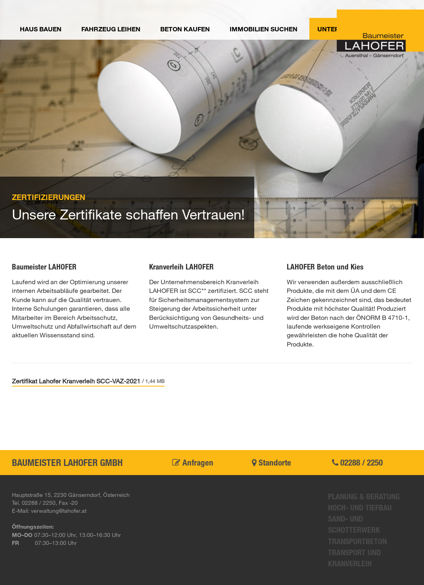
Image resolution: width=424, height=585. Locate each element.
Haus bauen (40, 29)
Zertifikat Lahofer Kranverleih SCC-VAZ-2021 (88, 381)
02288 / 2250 (357, 462)
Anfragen (192, 462)
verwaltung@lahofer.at (58, 510)
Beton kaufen (185, 29)
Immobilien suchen (263, 29)
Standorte (271, 462)
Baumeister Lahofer (380, 33)
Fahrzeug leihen (110, 29)
